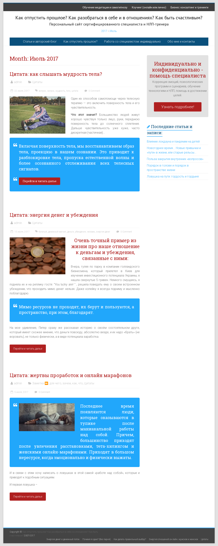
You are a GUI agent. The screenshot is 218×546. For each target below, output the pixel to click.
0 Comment (92, 91)
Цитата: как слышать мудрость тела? (56, 74)
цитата (74, 91)
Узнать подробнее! (177, 107)
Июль (113, 31)
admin (18, 82)
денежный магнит (57, 231)
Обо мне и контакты (181, 41)
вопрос (42, 91)
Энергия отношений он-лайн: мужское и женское (173, 539)
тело (68, 91)
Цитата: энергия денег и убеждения (54, 215)
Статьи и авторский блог (40, 41)
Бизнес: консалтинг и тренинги (189, 7)
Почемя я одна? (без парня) (96, 539)
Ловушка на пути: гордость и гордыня (173, 176)
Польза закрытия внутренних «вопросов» (175, 159)
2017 (104, 31)
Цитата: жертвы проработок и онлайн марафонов (71, 375)
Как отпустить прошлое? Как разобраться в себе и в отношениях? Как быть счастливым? (108, 17)
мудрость (60, 91)
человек (91, 231)
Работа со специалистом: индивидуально (132, 41)
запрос (50, 91)
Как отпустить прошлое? (80, 41)
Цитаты (37, 82)
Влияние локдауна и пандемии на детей (173, 141)
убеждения (80, 231)
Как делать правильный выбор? (130, 539)
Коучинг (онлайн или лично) (149, 7)
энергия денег (103, 231)
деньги (70, 231)
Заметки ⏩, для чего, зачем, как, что (57, 383)
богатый (43, 231)
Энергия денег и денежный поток (62, 539)
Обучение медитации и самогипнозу (104, 7)
